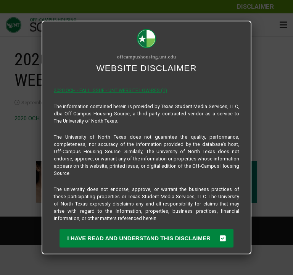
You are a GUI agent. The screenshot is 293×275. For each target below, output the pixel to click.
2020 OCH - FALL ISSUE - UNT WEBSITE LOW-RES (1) (110, 90)
